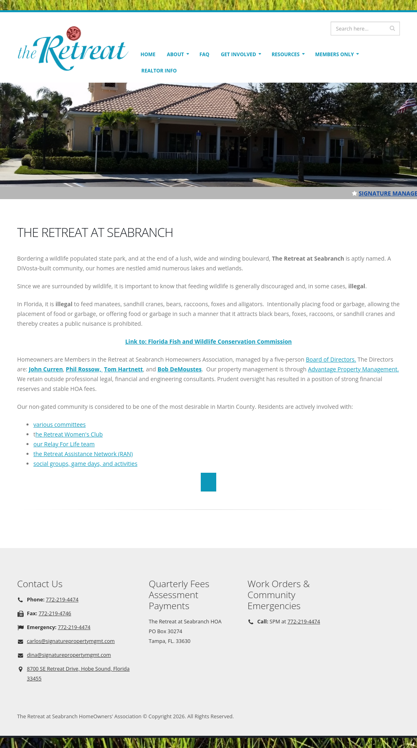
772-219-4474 (62, 599)
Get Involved (238, 54)
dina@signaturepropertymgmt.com (69, 654)
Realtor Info (159, 70)
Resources (286, 54)
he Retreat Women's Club (69, 434)
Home (148, 54)
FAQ (204, 54)
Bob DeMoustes (180, 369)
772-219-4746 (55, 613)
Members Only (334, 54)
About (175, 54)
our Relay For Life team (63, 444)
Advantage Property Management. (353, 369)
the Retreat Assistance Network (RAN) (83, 454)
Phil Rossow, (84, 369)
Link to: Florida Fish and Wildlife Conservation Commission (208, 341)
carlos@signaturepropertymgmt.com (71, 641)
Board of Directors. (331, 359)
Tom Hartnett (123, 369)
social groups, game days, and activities (85, 463)
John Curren (46, 369)
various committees (59, 424)
